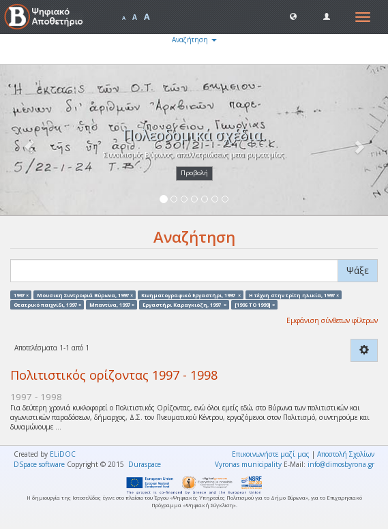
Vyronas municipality (248, 464)
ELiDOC (63, 454)
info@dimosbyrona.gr (341, 464)
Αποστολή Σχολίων (345, 454)
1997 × (21, 294)
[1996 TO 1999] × (255, 304)
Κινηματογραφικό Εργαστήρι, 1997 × (191, 294)
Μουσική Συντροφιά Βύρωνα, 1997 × (85, 294)
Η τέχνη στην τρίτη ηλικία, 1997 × (294, 294)
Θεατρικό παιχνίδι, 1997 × (47, 304)
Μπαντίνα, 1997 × (111, 304)
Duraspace (144, 464)
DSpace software (39, 464)
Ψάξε (357, 270)
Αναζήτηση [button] (194, 39)
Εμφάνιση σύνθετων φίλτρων (332, 320)
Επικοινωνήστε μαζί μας (271, 454)
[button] (293, 15)
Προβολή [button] (194, 172)
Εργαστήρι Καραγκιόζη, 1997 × (184, 304)
